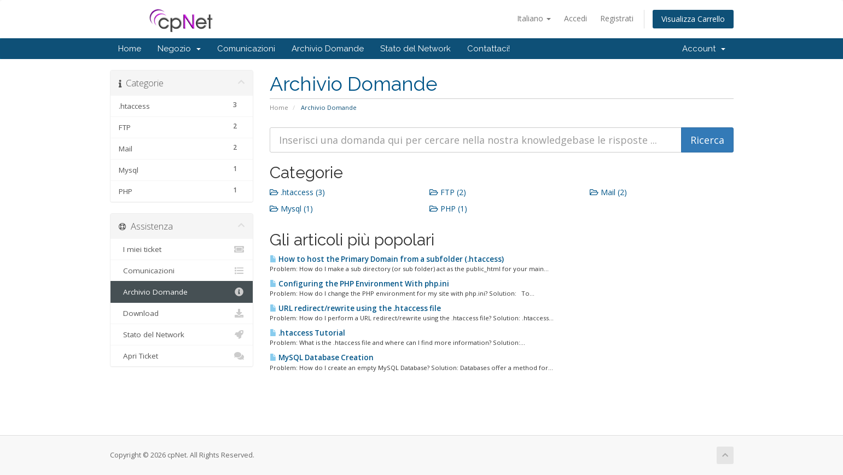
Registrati (616, 18)
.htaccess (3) (297, 192)
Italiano (534, 18)
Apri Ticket (182, 355)
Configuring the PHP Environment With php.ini (359, 284)
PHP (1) (448, 208)
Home (129, 49)
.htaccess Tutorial (307, 333)
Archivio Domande (328, 49)
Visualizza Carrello (693, 19)
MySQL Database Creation (322, 357)
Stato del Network (415, 49)
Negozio (179, 49)
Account (703, 49)
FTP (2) (447, 192)
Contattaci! (488, 49)
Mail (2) (608, 192)
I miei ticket (182, 249)
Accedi (575, 18)
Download (182, 313)
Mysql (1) (291, 208)
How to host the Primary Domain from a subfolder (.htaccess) (387, 259)
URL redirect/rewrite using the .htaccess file (355, 308)
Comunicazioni (246, 49)
